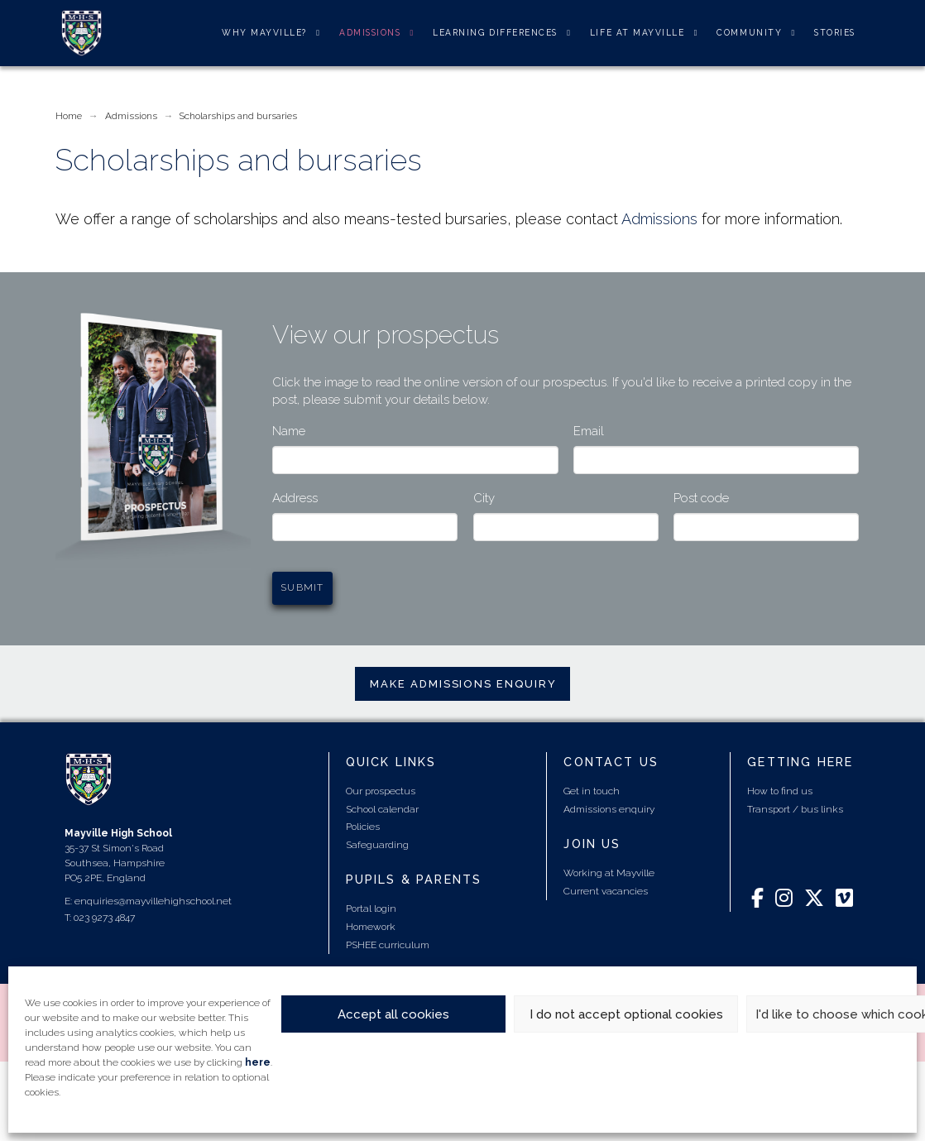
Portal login (371, 908)
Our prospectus (380, 791)
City (484, 498)
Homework (370, 926)
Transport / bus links (795, 809)
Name (288, 431)
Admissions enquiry (608, 809)
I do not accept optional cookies (626, 1014)
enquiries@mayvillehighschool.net (153, 901)
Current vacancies (605, 891)
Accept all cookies (393, 1014)
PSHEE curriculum (387, 945)
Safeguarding (377, 845)
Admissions (659, 219)
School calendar (382, 809)
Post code (701, 498)
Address (295, 498)
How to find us (779, 791)
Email (588, 431)
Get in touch (591, 791)
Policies (363, 826)
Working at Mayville (608, 873)
